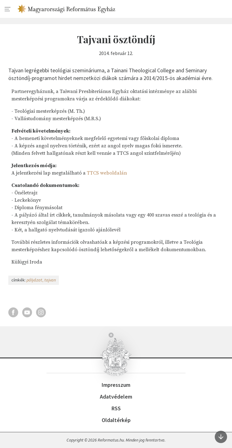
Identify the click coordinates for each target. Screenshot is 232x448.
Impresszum (116, 384)
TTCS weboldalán (107, 173)
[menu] (7, 9)
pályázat (34, 280)
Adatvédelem (116, 396)
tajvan (50, 280)
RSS (116, 408)
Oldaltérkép (116, 420)
